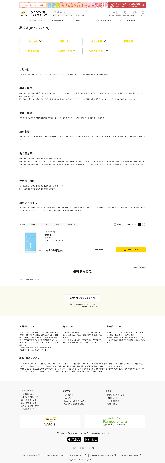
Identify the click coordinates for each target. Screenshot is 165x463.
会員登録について (28, 394)
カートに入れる (131, 249)
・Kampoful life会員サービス (73, 401)
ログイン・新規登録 (115, 13)
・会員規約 (67, 398)
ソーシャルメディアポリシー (101, 455)
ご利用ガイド (135, 13)
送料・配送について (28, 400)
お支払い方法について (29, 397)
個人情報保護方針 (30, 455)
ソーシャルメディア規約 (129, 455)
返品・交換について (28, 403)
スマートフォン (78, 448)
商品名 (33, 224)
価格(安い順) (59, 224)
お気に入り (126, 13)
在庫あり (120, 224)
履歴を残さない (139, 267)
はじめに (33, 41)
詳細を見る (99, 249)
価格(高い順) (71, 224)
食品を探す (80, 20)
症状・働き (65, 41)
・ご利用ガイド (111, 398)
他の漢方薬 (33, 51)
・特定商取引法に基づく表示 (73, 404)
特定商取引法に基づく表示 (54, 455)
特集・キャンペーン (103, 20)
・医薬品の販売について (115, 395)
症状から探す (36, 20)
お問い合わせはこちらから (82, 298)
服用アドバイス (96, 51)
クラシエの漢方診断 (127, 20)
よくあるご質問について (30, 406)
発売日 (46, 224)
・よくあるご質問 (112, 401)
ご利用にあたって (27, 409)
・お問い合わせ (111, 404)
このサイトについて (76, 455)
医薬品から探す (59, 20)
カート (143, 13)
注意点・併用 (65, 51)
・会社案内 (67, 395)
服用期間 (128, 41)
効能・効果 (96, 41)
